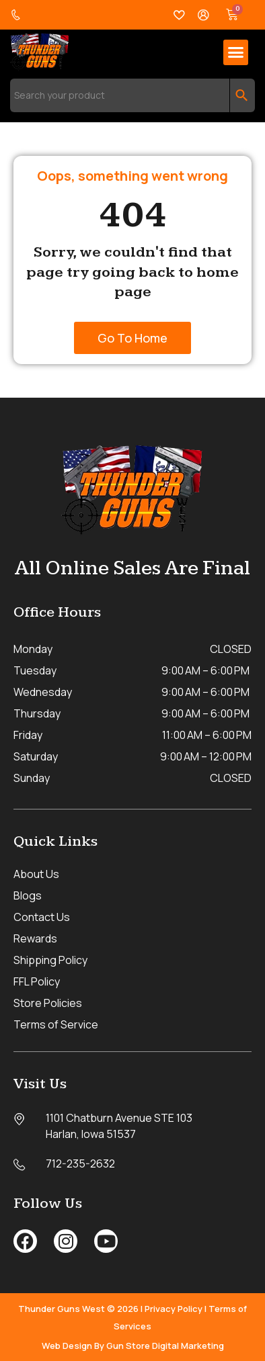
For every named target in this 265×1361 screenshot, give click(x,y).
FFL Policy (36, 981)
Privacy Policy (173, 1309)
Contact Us (41, 917)
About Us (36, 874)
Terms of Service (55, 1024)
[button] (236, 52)
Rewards (35, 938)
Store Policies (47, 1003)
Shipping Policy (50, 960)
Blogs (27, 895)
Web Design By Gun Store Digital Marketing (133, 1346)
